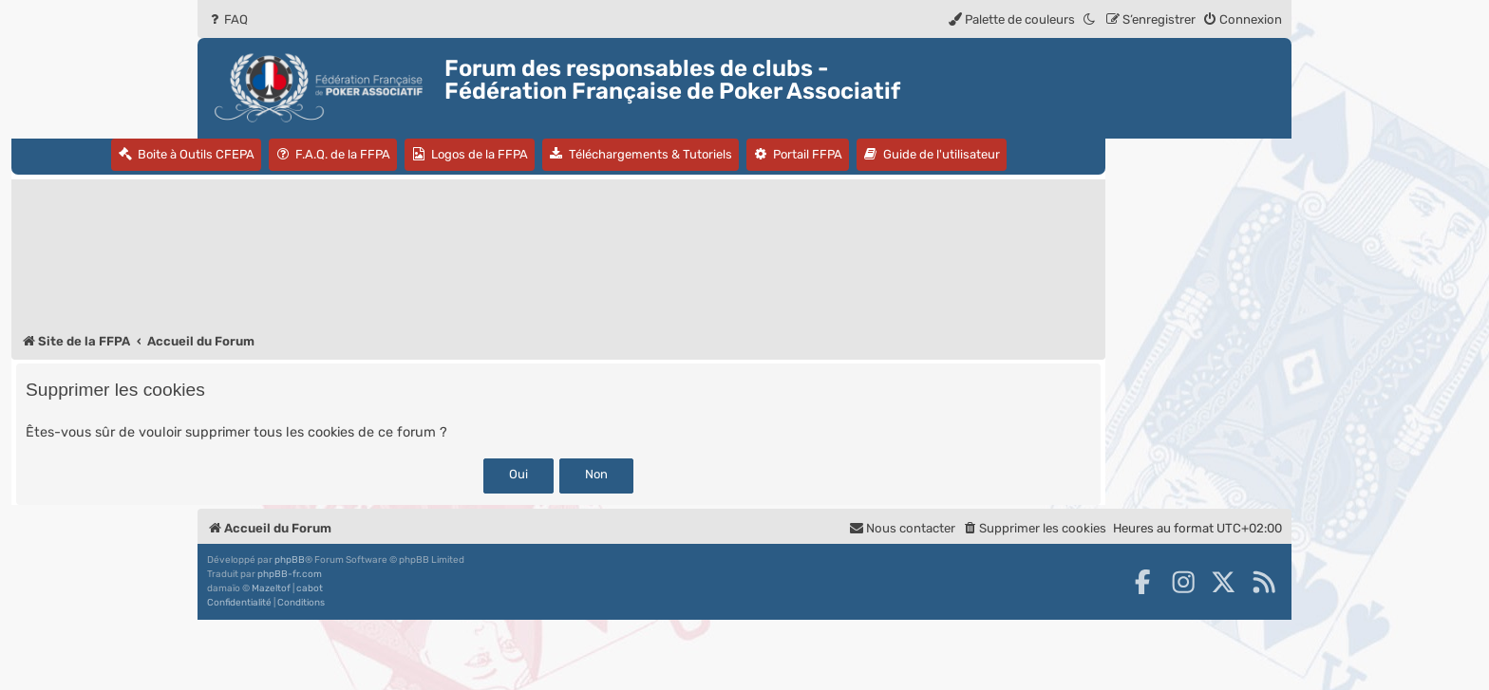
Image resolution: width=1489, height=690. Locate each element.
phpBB (289, 560)
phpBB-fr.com (289, 574)
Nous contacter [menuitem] (902, 528)
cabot (309, 588)
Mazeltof (271, 588)
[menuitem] (227, 19)
